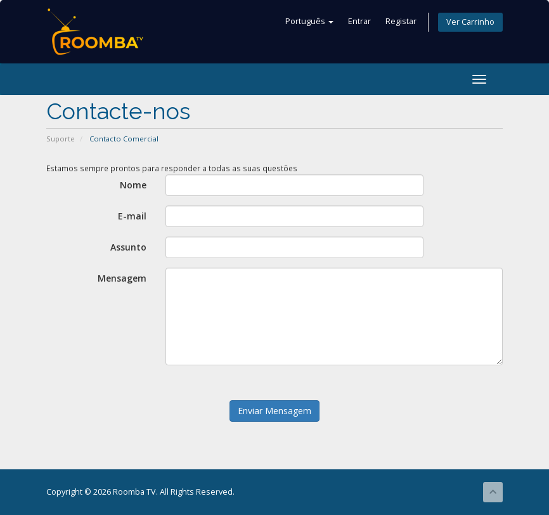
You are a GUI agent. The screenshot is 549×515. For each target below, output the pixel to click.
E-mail (132, 216)
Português (309, 21)
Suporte (60, 138)
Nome (133, 185)
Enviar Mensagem (274, 411)
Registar (401, 21)
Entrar (359, 21)
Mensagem (122, 278)
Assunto (128, 247)
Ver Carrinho (470, 21)
